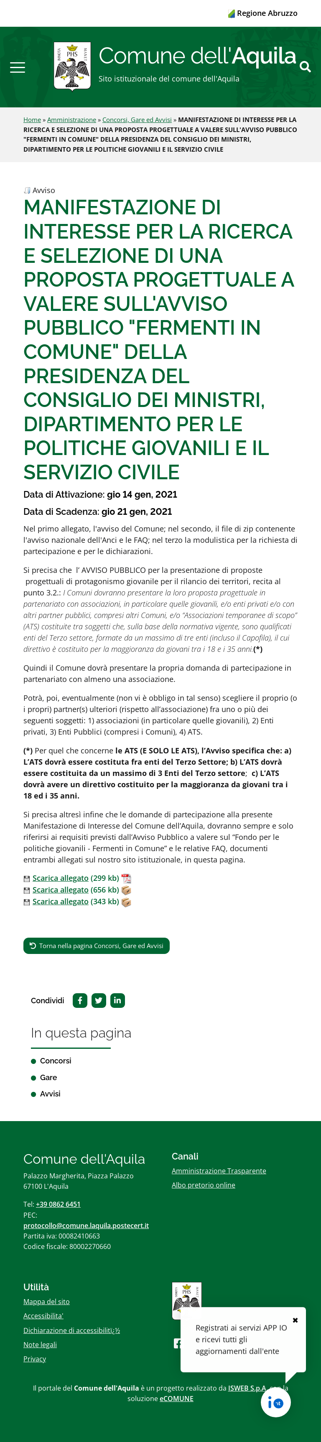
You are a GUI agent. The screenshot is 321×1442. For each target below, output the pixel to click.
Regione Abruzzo (263, 13)
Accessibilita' (43, 1315)
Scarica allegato (61, 878)
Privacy (34, 1358)
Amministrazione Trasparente (219, 1170)
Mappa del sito (46, 1301)
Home (32, 119)
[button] (18, 67)
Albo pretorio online (203, 1185)
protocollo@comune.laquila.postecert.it (86, 1225)
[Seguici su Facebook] (179, 1343)
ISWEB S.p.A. (248, 1388)
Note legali (40, 1344)
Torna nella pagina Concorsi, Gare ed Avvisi (101, 945)
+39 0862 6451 (58, 1204)
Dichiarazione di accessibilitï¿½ (71, 1330)
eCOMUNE (177, 1398)
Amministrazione (71, 119)
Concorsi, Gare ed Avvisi (137, 119)
